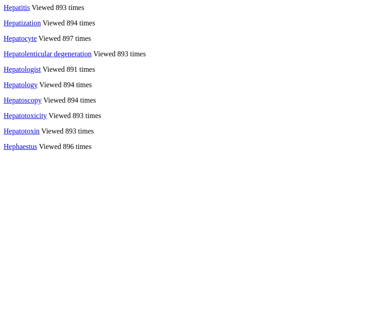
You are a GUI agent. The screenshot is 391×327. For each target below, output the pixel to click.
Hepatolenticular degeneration (47, 54)
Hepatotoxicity (25, 115)
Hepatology (21, 85)
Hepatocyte (20, 38)
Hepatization (22, 23)
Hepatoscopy (23, 100)
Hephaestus (20, 146)
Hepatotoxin (22, 131)
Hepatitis (17, 7)
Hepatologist (22, 69)
